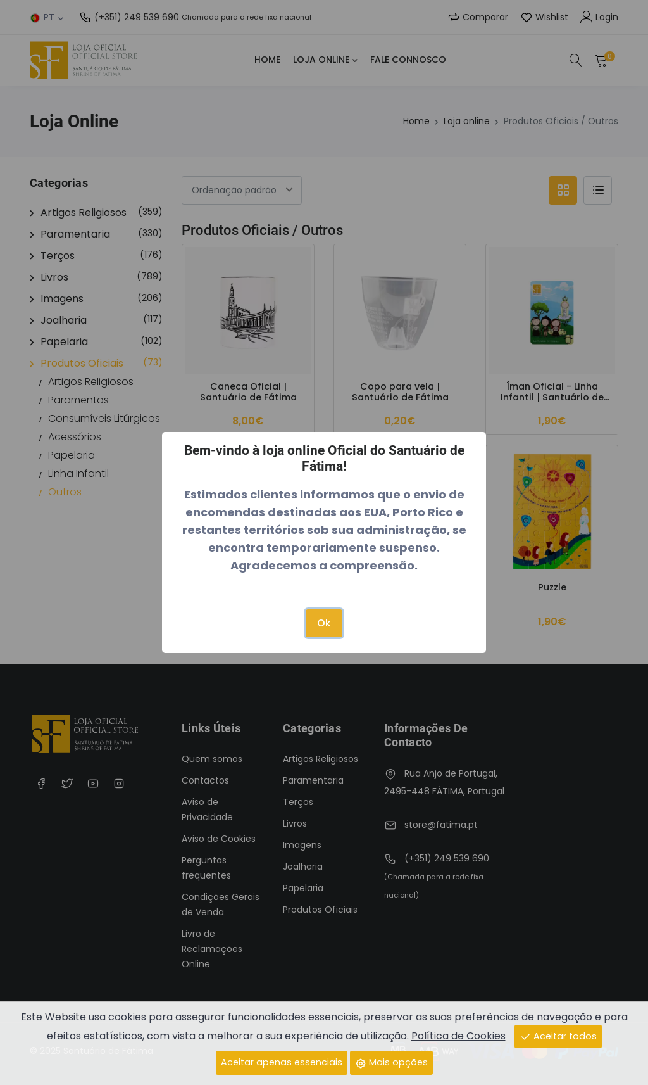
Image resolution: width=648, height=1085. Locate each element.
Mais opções (391, 1062)
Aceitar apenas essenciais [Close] (281, 1062)
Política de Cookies (458, 1036)
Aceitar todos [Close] (558, 1036)
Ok (324, 623)
